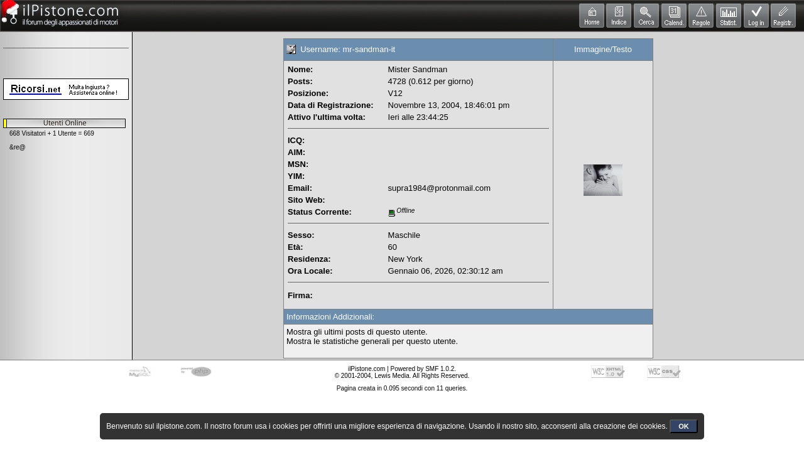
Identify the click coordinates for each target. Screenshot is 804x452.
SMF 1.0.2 (439, 368)
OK (683, 426)
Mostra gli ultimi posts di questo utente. (357, 331)
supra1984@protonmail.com (439, 188)
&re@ (17, 147)
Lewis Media (392, 375)
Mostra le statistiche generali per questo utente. (372, 341)
